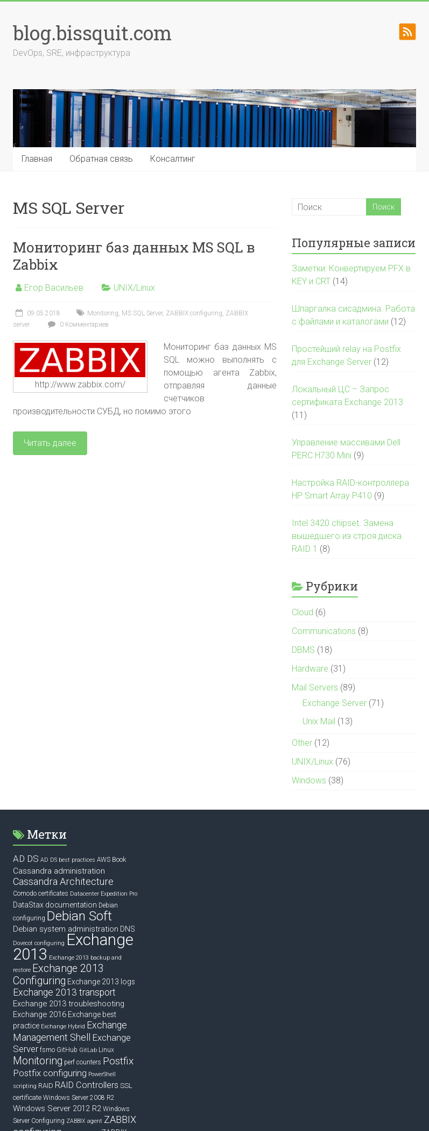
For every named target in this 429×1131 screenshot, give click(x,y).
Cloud (302, 612)
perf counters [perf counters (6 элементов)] (82, 1062)
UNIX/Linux (134, 288)
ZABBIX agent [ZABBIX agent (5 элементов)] (84, 1121)
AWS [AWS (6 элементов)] (103, 859)
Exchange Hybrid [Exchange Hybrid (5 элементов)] (63, 1026)
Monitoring (102, 313)
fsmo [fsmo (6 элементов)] (47, 1050)
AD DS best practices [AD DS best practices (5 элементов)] (67, 859)
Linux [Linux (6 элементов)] (106, 1050)
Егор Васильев (53, 288)
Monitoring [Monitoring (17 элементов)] (37, 1061)
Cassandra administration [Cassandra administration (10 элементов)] (59, 871)
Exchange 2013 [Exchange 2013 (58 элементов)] (73, 947)
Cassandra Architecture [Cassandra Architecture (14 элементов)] (63, 881)
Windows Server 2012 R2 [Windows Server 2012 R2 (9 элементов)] (57, 1108)
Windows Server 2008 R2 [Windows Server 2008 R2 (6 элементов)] (79, 1097)
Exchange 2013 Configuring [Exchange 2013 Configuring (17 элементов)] (58, 974)
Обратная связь (101, 159)
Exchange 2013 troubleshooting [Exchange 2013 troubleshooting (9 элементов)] (68, 1003)
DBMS (303, 650)
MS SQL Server (142, 313)
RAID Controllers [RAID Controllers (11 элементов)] (86, 1085)
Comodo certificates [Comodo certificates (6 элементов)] (40, 893)
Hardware (310, 669)
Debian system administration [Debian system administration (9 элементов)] (65, 929)
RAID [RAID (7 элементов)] (45, 1086)
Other (302, 743)
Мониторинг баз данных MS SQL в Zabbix (134, 255)
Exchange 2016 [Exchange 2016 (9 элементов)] (39, 1014)
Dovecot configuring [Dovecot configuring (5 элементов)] (39, 943)
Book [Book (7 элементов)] (119, 859)
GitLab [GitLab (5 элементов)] (88, 1050)
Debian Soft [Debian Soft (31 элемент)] (79, 916)
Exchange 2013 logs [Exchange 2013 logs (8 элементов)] (101, 981)
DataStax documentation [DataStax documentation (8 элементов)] (55, 905)
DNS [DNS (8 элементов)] (127, 929)
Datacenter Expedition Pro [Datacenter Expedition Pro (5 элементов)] (103, 893)
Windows (309, 780)
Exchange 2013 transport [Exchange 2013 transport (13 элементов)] (64, 992)
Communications (324, 631)
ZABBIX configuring (194, 313)
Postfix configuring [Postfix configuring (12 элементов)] (50, 1073)
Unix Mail (319, 721)
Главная (37, 159)
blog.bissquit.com (92, 33)
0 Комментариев (77, 324)
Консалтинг (172, 159)
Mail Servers (315, 687)
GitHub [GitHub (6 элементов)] (67, 1050)
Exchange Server (335, 703)
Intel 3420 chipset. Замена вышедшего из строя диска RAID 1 (347, 536)
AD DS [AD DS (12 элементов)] (26, 858)
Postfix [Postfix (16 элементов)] (118, 1061)
